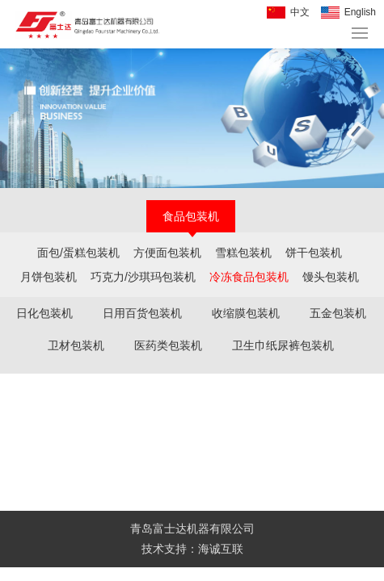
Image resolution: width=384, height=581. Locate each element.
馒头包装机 (330, 276)
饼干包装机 (313, 252)
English (360, 12)
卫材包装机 (76, 345)
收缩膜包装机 (246, 313)
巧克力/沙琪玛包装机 (143, 276)
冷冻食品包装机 (249, 276)
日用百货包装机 (142, 313)
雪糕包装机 (243, 252)
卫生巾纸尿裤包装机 (283, 345)
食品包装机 (190, 216)
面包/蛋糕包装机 (78, 252)
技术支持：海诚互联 (192, 548)
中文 (300, 12)
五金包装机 (338, 313)
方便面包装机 (167, 252)
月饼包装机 (48, 276)
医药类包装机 (168, 345)
